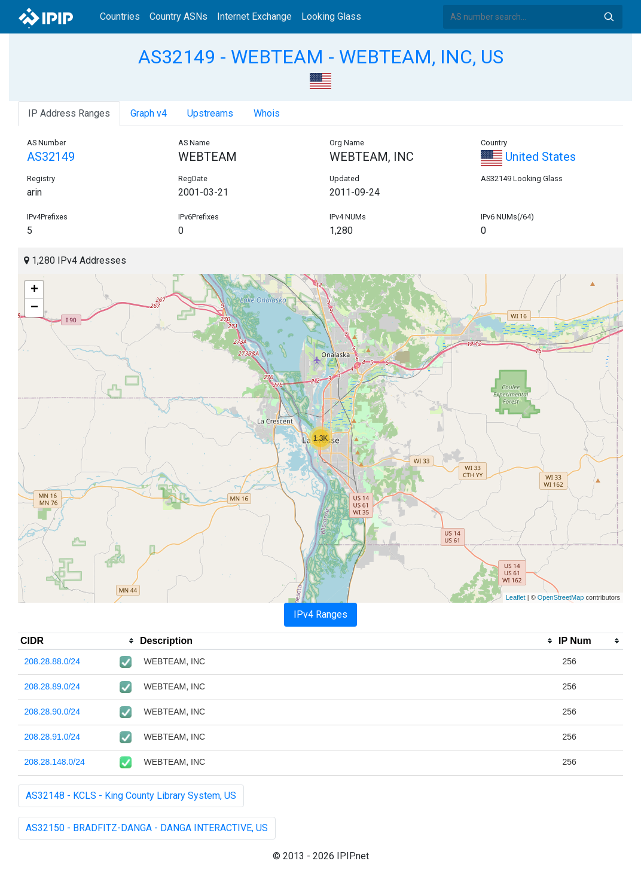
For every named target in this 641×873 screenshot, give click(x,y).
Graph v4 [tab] (148, 113)
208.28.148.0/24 (55, 762)
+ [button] (34, 290)
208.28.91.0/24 (52, 736)
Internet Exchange (254, 16)
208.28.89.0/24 (52, 686)
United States (528, 156)
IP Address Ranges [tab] (69, 113)
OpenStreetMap (561, 597)
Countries (120, 16)
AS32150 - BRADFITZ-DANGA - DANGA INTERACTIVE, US (147, 828)
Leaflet (516, 597)
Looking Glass (331, 16)
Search (608, 16)
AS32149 (51, 156)
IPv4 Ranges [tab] (320, 614)
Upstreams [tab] (210, 113)
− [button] (34, 308)
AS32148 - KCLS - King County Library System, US (131, 795)
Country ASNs (178, 16)
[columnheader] (78, 641)
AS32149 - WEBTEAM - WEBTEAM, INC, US (320, 56)
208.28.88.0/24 (52, 661)
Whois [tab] (267, 113)
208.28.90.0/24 (52, 711)
